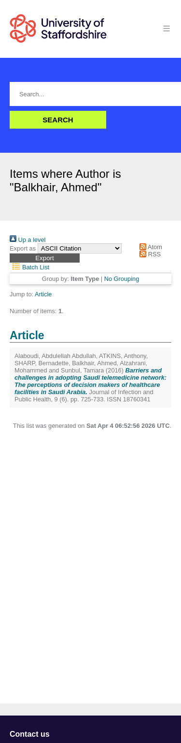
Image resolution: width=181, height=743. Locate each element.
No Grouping (121, 278)
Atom (149, 247)
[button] (45, 258)
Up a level (27, 239)
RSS (149, 254)
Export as (23, 248)
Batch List (29, 267)
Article (43, 294)
